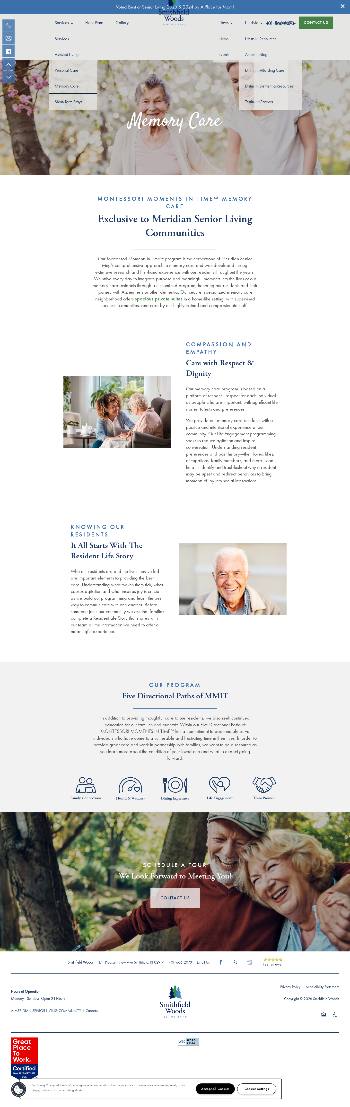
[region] (150, 1089)
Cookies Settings (257, 1089)
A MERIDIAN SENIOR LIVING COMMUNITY (46, 1010)
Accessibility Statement (322, 986)
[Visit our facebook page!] (8, 51)
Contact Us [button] (175, 898)
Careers (92, 1010)
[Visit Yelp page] (235, 962)
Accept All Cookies (215, 1089)
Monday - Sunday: (25, 998)
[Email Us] (8, 38)
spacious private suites (159, 299)
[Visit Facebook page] (221, 962)
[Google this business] (250, 962)
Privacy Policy (290, 986)
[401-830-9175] (8, 25)
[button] (342, 6)
